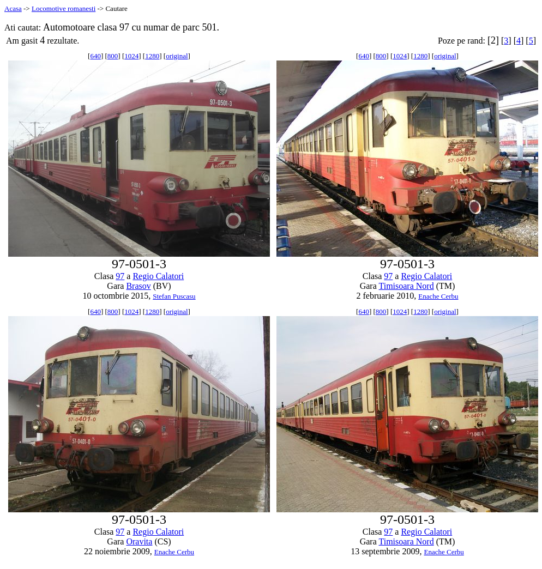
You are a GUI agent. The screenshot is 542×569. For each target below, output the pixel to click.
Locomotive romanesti (63, 8)
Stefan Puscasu (174, 296)
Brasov (138, 285)
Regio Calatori (158, 276)
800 (112, 56)
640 (95, 56)
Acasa (13, 8)
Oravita (139, 541)
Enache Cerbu (438, 296)
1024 (131, 56)
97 (120, 276)
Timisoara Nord (405, 285)
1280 (152, 56)
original (177, 56)
